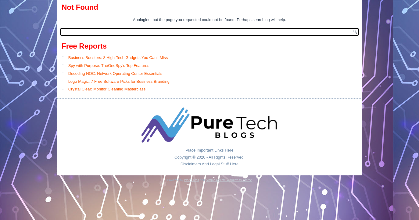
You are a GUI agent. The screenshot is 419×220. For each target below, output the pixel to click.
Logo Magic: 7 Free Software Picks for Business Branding (119, 81)
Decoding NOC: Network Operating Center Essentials (115, 73)
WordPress (191, 180)
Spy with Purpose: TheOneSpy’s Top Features (108, 65)
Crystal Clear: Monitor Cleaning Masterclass (107, 89)
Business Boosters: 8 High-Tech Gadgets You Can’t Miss (118, 57)
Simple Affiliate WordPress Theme (229, 180)
